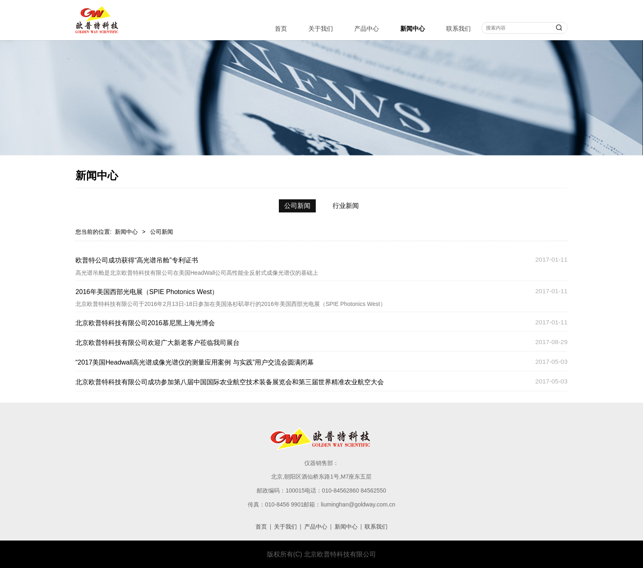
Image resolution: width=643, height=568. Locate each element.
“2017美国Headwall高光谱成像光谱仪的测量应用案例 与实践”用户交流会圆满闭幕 (194, 362)
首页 (281, 28)
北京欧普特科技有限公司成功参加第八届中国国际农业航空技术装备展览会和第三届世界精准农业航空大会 (229, 382)
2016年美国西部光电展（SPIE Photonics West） (146, 291)
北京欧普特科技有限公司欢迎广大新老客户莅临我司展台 (157, 342)
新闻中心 (412, 28)
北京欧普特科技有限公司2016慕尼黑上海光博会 (145, 322)
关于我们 (320, 28)
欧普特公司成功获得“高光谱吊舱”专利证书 (136, 260)
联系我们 (458, 28)
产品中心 (366, 28)
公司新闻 (297, 205)
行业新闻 (346, 205)
